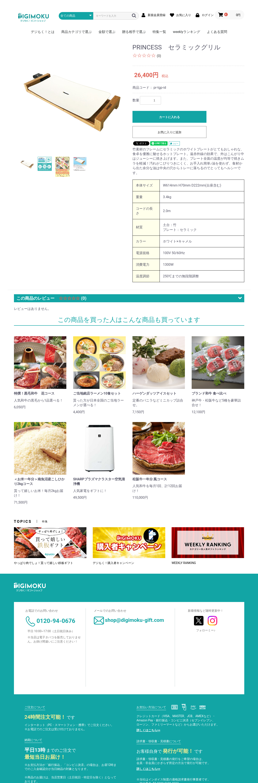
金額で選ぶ (106, 32)
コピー (174, 144)
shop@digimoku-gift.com (129, 620)
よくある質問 (217, 32)
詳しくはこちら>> (148, 730)
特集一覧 (159, 32)
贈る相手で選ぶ (134, 32)
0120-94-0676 (50, 620)
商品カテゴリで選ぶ (76, 32)
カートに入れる (169, 117)
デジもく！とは (43, 32)
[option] (71, 97)
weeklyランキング (186, 32)
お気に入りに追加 (169, 132)
